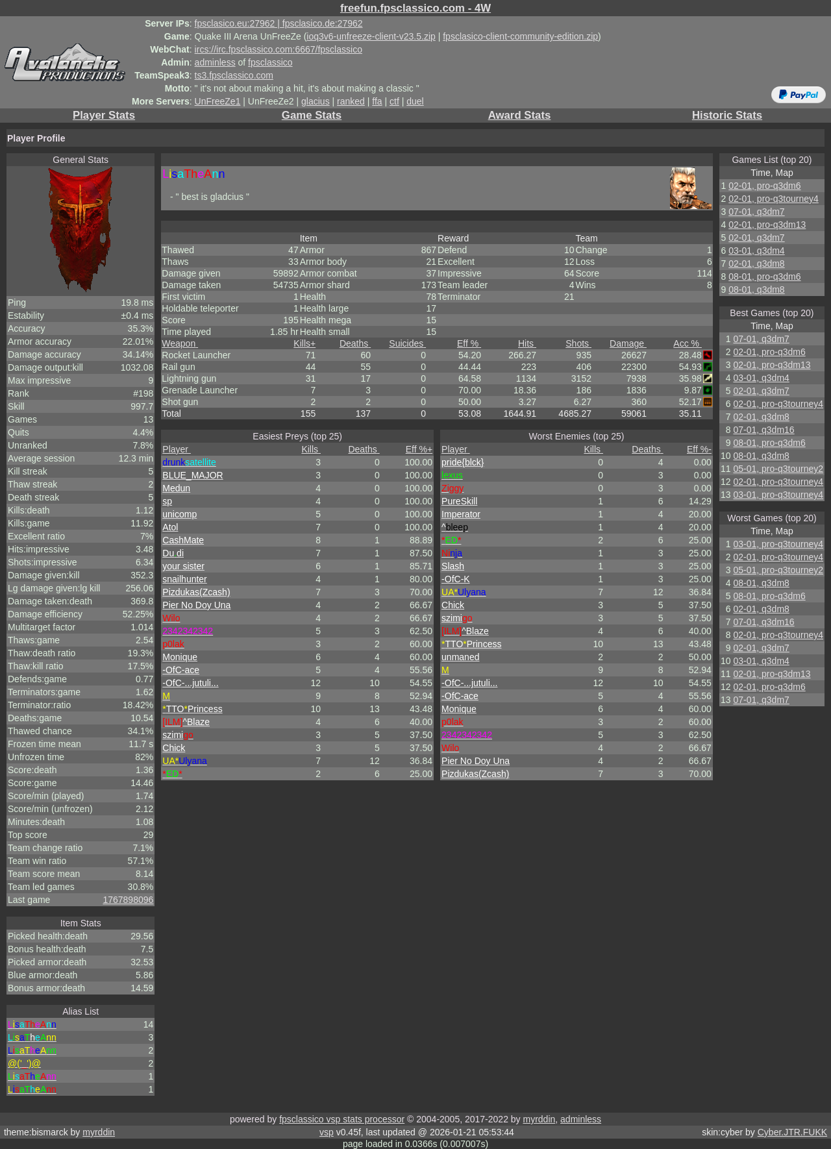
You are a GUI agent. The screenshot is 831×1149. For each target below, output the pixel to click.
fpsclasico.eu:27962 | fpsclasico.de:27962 (279, 23)
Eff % (469, 343)
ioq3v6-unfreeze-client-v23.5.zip (370, 36)
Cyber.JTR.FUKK (792, 1132)
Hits (527, 343)
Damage (628, 343)
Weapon (180, 343)
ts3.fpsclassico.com (234, 75)
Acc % (687, 343)
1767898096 (128, 900)
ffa (377, 101)
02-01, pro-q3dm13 (767, 224)
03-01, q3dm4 (756, 250)
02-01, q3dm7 (756, 237)
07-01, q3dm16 (763, 430)
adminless (215, 62)
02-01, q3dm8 (756, 263)
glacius (315, 101)
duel (414, 101)
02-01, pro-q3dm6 (764, 185)
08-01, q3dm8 (756, 289)
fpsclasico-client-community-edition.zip (520, 36)
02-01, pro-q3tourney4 (773, 198)
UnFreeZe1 (218, 101)
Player (176, 449)
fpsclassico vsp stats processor (341, 1119)
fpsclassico (270, 62)
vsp (326, 1132)
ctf (394, 101)
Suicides (407, 343)
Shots (578, 343)
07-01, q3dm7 (756, 211)
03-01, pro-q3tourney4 (778, 494)
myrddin (539, 1119)
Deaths (355, 343)
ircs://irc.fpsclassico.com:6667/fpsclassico (278, 49)
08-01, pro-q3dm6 (764, 276)
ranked (351, 101)
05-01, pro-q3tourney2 (778, 468)
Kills (304, 343)
